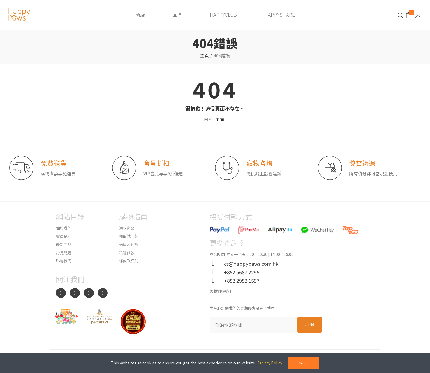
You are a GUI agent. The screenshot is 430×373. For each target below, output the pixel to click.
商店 (140, 14)
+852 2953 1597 (239, 280)
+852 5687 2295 (239, 272)
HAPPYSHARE (279, 14)
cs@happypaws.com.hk (249, 263)
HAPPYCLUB (223, 14)
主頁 (220, 119)
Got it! (304, 363)
